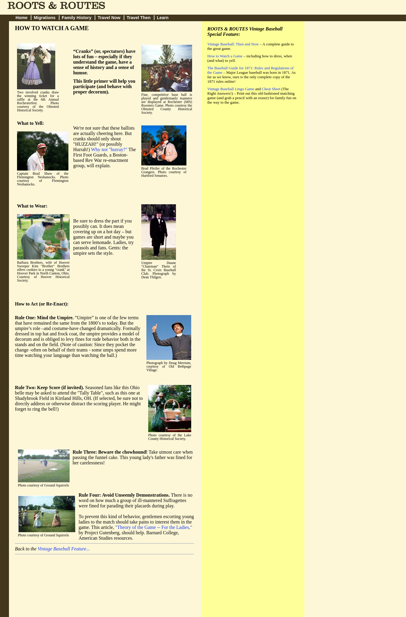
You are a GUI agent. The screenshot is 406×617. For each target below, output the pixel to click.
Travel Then (139, 17)
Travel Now (109, 17)
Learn (162, 17)
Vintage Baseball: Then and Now (233, 44)
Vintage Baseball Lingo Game (230, 89)
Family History (76, 17)
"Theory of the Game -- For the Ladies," (153, 527)
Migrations (45, 17)
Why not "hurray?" (109, 149)
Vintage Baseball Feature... (64, 548)
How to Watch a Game (225, 56)
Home (21, 17)
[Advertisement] (252, 150)
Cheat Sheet (271, 89)
